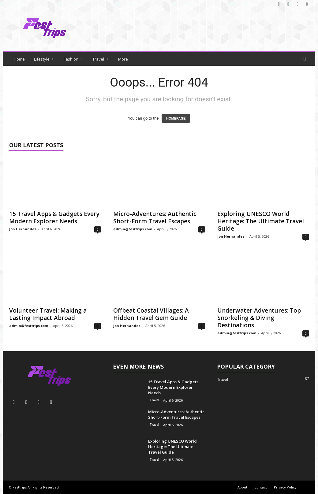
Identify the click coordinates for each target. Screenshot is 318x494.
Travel (100, 59)
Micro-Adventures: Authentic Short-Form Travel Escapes (154, 217)
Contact (260, 487)
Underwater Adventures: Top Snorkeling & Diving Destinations (259, 317)
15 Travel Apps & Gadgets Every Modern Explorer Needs (54, 217)
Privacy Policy (285, 487)
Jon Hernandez (22, 229)
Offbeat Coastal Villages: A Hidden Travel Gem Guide (151, 314)
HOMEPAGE (175, 118)
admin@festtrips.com (132, 229)
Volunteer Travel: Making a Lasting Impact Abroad (48, 314)
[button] (306, 59)
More (123, 59)
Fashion (73, 59)
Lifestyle (43, 59)
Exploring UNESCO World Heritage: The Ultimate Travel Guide (260, 221)
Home (19, 59)
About (242, 487)
